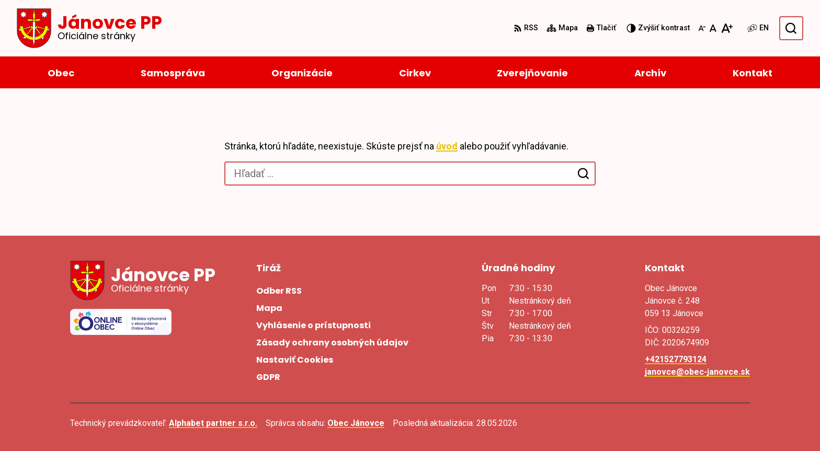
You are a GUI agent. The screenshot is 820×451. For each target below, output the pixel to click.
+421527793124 (676, 359)
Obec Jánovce (355, 423)
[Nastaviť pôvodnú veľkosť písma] (713, 28)
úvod (447, 146)
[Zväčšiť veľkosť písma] (727, 28)
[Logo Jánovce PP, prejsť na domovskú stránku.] (89, 28)
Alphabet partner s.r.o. (213, 423)
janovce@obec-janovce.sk (697, 372)
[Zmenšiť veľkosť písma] (702, 28)
